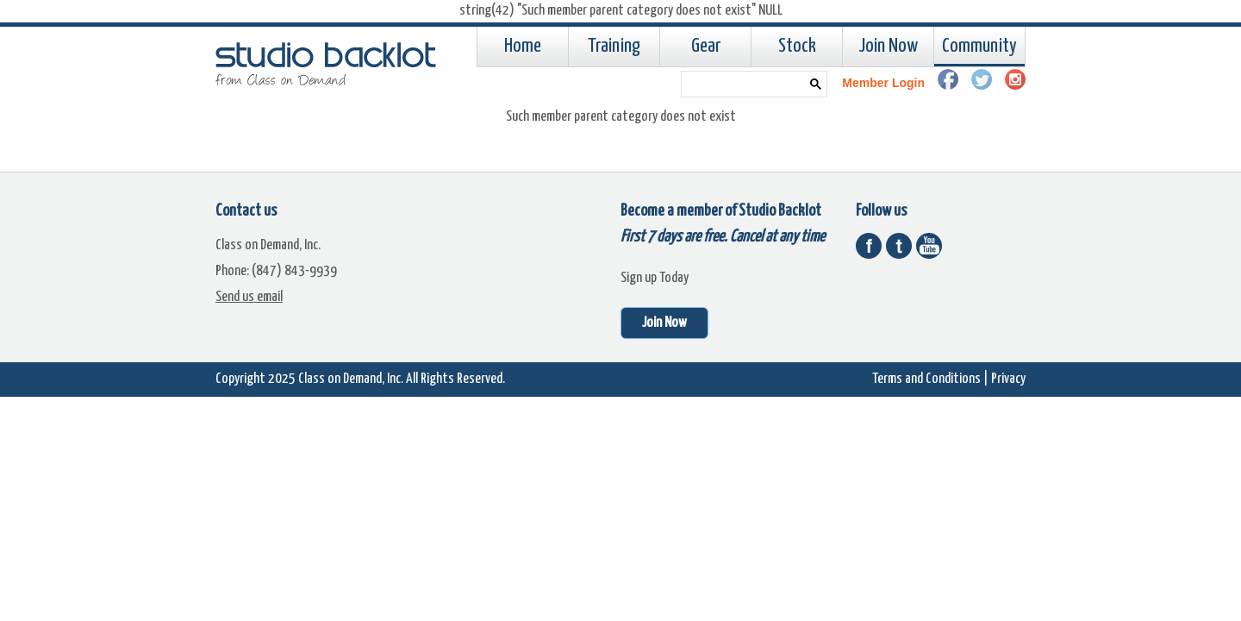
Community (979, 46)
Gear (705, 46)
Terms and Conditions (926, 379)
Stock (797, 46)
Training (614, 46)
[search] (740, 84)
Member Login (883, 83)
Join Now (888, 46)
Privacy (1008, 379)
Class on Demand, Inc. (350, 379)
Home (522, 46)
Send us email (249, 297)
